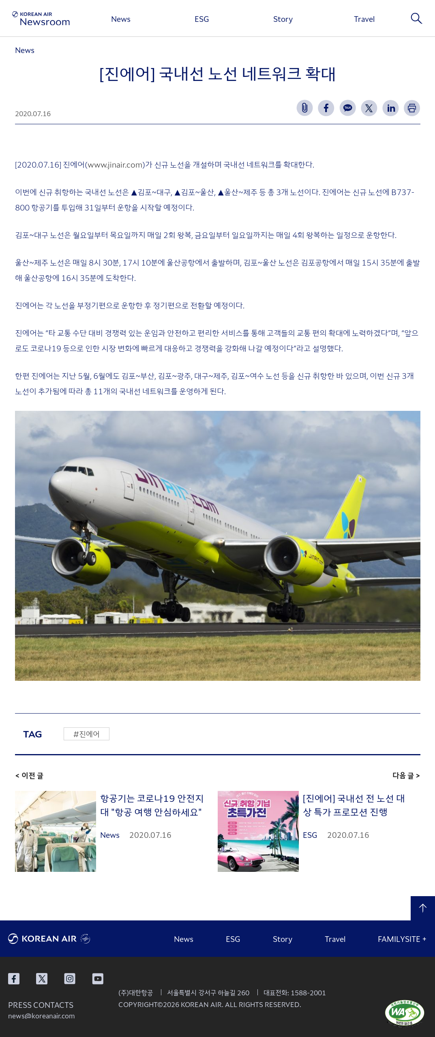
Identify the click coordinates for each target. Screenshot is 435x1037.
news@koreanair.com (41, 1015)
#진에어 (86, 734)
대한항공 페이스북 (13, 978)
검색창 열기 (417, 18)
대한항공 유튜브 (97, 978)
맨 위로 (423, 908)
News (121, 18)
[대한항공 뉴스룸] (41, 18)
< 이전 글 (29, 775)
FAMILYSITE (402, 938)
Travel (364, 18)
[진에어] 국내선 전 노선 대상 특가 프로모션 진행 (354, 805)
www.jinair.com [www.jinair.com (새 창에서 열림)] (115, 164)
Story (283, 18)
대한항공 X (41, 978)
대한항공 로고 (69, 938)
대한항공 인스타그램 (69, 978)
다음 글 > (406, 775)
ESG (202, 18)
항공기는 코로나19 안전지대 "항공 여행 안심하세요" (152, 805)
